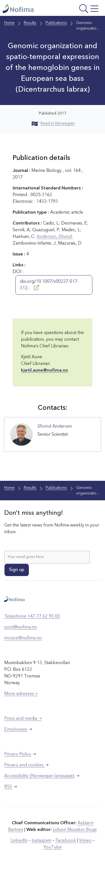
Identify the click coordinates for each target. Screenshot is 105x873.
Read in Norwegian (53, 123)
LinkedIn (19, 840)
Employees (15, 729)
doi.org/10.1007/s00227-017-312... (49, 285)
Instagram (42, 840)
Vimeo (85, 840)
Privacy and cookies (24, 765)
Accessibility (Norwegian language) (39, 776)
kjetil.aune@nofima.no (44, 370)
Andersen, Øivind (54, 237)
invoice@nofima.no (23, 638)
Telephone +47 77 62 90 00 (32, 616)
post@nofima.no (20, 627)
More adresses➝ (21, 694)
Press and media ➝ (23, 718)
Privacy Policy (17, 754)
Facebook (65, 840)
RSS (8, 787)
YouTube (52, 847)
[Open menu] (82, 9)
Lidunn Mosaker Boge (75, 830)
